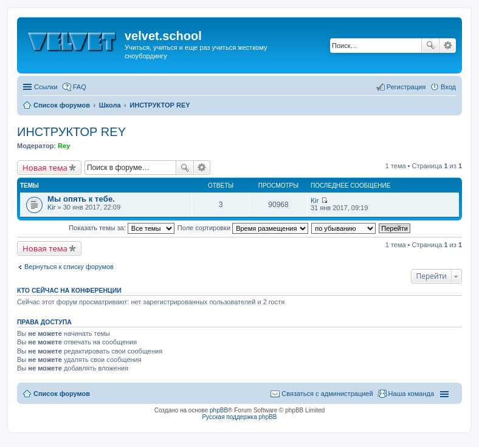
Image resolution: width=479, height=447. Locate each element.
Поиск (430, 45)
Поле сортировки (242, 227)
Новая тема (44, 167)
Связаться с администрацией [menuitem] (327, 393)
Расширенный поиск (447, 45)
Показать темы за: (121, 227)
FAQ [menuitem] (79, 86)
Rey (64, 145)
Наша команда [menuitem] (411, 393)
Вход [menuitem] (448, 86)
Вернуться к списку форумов (69, 266)
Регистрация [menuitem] (406, 86)
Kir (51, 207)
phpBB (219, 410)
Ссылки (46, 86)
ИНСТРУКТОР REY (71, 131)
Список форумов (61, 393)
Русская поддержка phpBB (239, 417)
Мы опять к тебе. (81, 198)
